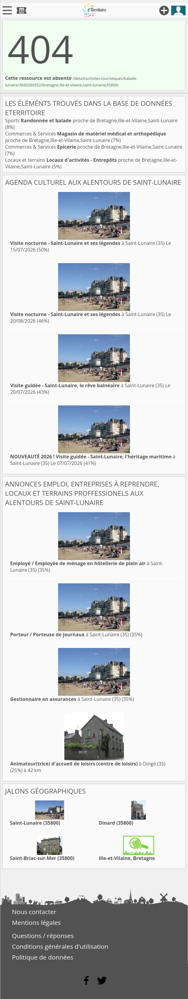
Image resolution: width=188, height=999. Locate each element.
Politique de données (42, 957)
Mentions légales (36, 922)
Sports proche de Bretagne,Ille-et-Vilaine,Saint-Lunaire (91, 120)
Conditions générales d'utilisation (60, 946)
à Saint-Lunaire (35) (87, 243)
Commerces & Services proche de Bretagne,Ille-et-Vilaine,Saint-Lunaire (85, 137)
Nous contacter (34, 912)
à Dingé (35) (87, 763)
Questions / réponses (43, 935)
